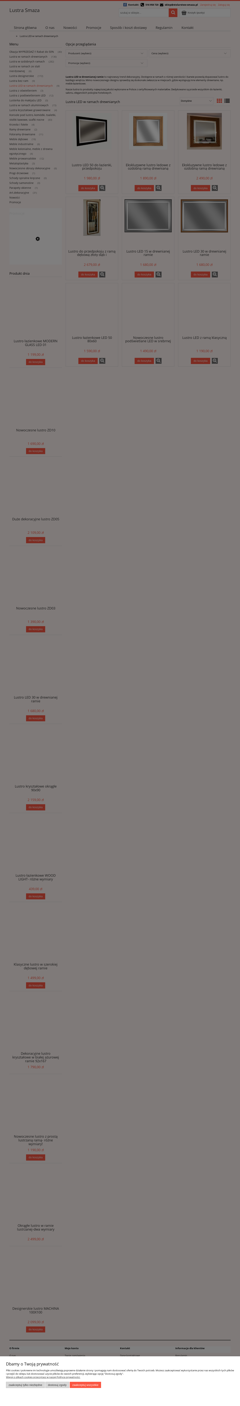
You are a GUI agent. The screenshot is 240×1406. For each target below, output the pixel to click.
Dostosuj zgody (57, 1384)
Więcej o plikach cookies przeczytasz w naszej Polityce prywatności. (43, 1377)
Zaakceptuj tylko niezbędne (25, 1384)
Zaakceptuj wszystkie (85, 1384)
